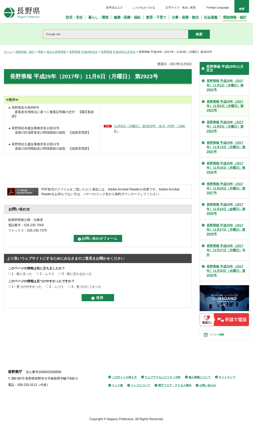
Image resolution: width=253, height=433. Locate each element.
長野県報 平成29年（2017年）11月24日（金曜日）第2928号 (226, 209)
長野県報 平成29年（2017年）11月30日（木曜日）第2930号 (226, 271)
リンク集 (117, 392)
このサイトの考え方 (124, 384)
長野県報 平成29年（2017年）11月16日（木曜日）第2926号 (226, 168)
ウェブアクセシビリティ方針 (163, 384)
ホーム (8, 51)
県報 (40, 51)
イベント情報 (221, 338)
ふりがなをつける (144, 7)
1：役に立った (21, 273)
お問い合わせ (207, 392)
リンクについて (140, 392)
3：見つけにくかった (86, 286)
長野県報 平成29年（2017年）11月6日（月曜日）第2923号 (225, 106)
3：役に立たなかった (77, 273)
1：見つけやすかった (26, 286)
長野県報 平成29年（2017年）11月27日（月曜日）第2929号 (226, 230)
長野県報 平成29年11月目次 (118, 51)
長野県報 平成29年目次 (83, 51)
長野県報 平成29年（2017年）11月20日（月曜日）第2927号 (226, 188)
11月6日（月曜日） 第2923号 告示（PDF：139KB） (149, 128)
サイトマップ (227, 384)
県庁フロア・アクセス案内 (174, 392)
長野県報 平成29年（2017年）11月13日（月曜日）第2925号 (226, 147)
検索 (242, 8)
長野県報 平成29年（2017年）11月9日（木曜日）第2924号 (225, 127)
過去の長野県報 (56, 51)
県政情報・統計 (25, 51)
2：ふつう (47, 273)
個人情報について (200, 384)
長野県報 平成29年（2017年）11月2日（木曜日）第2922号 (225, 85)
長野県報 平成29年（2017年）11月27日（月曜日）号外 (226, 250)
